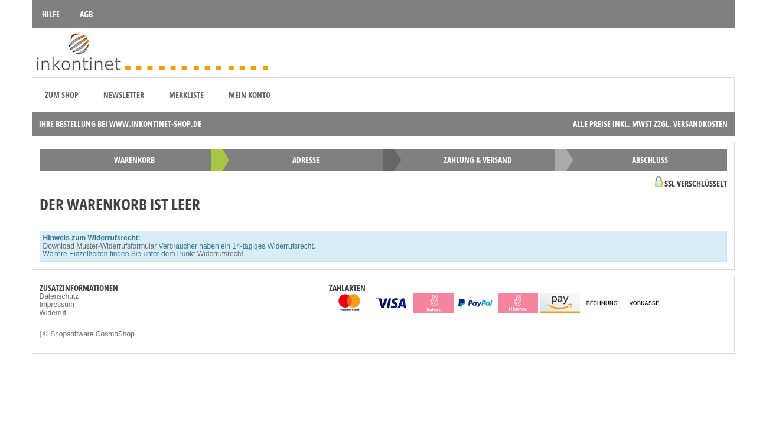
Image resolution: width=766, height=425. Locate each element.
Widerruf (53, 313)
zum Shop (62, 94)
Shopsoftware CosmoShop (92, 334)
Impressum (57, 304)
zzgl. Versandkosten (691, 123)
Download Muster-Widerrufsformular (100, 246)
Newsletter (123, 94)
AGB (86, 13)
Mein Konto (249, 94)
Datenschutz (59, 296)
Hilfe (51, 13)
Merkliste (186, 94)
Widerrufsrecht (220, 254)
